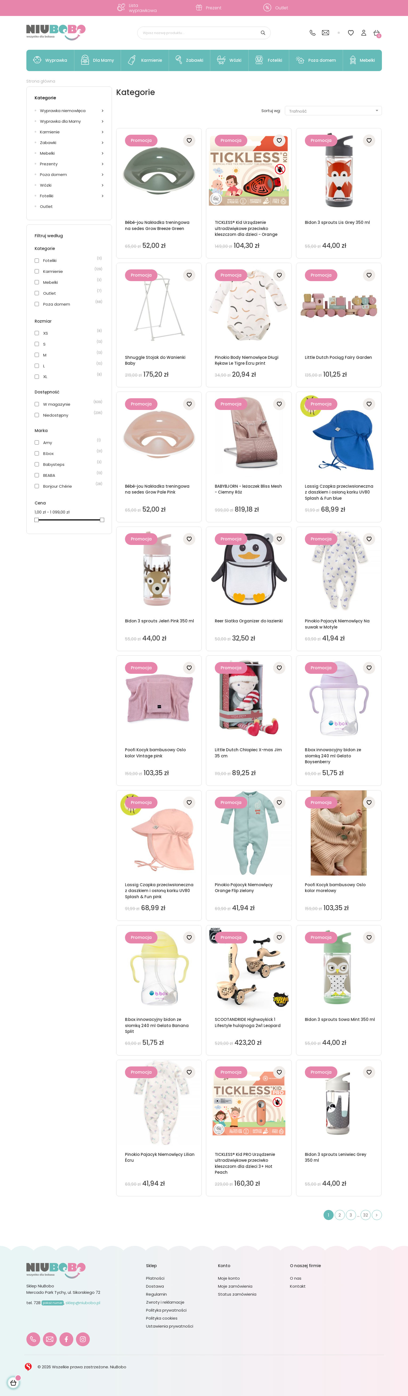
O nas (295, 1278)
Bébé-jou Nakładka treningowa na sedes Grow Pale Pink (157, 489)
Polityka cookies (161, 1318)
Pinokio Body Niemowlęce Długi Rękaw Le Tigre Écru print (246, 360)
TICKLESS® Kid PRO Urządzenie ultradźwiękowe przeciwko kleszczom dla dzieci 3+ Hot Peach (245, 1163)
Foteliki (46, 196)
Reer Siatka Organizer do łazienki (249, 621)
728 (49, 1302)
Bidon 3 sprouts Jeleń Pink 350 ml (159, 621)
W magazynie (56, 404)
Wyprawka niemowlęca (63, 110)
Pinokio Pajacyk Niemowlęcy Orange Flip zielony (244, 888)
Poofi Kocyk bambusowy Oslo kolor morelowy (335, 888)
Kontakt (298, 1286)
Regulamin (156, 1294)
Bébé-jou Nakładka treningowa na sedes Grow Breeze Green (157, 225)
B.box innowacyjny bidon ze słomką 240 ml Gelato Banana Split (157, 1025)
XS (45, 333)
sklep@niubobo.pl (83, 1302)
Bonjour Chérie (57, 486)
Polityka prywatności (166, 1310)
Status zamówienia (237, 1294)
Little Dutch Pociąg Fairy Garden (338, 357)
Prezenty (49, 164)
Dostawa (155, 1286)
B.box (48, 453)
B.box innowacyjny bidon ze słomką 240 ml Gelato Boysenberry (333, 756)
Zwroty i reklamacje (165, 1302)
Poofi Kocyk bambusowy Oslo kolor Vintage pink (155, 753)
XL (45, 376)
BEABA (49, 475)
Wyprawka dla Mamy (60, 121)
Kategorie (45, 98)
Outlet (46, 206)
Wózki (45, 185)
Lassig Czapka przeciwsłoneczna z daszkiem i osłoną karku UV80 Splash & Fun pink (159, 891)
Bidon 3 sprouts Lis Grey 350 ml (337, 222)
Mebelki (47, 153)
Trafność (334, 111)
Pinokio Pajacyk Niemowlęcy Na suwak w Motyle (337, 624)
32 (365, 1215)
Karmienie (50, 132)
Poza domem (53, 174)
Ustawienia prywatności (169, 1326)
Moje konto (229, 1278)
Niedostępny (55, 415)
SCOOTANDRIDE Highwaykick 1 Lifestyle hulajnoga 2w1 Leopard (248, 1022)
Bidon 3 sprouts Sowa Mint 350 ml (340, 1019)
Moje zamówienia (235, 1286)
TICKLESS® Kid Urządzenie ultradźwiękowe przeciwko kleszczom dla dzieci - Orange (246, 228)
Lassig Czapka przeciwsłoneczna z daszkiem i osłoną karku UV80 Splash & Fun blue (339, 492)
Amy (47, 442)
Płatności (155, 1278)
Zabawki (48, 142)
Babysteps (53, 464)
